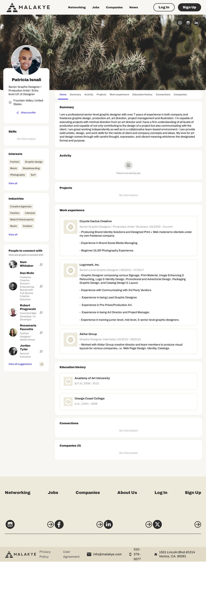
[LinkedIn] (129, 562)
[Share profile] (26, 112)
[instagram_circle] (188, 23)
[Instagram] (25, 562)
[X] (180, 562)
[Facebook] (77, 562)
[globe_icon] (180, 23)
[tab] (63, 95)
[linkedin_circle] (196, 23)
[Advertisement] (26, 435)
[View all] (26, 183)
